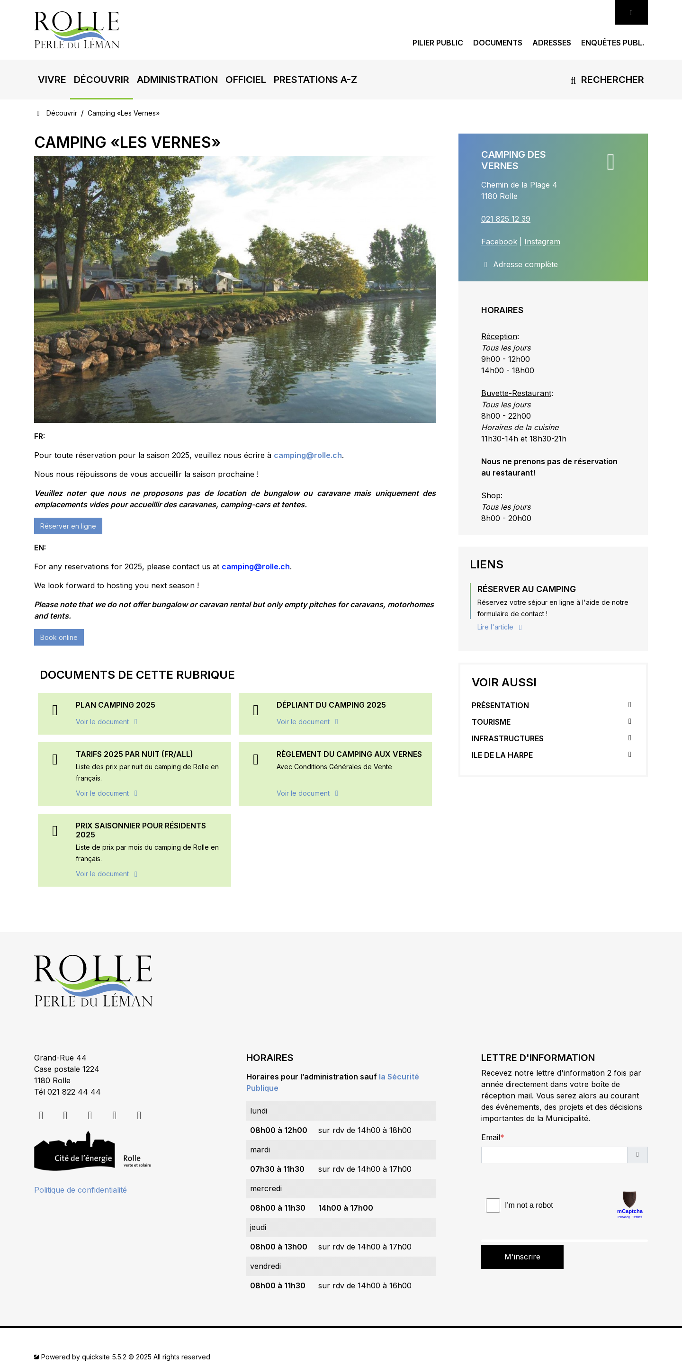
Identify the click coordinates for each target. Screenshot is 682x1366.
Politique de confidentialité (80, 1190)
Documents (497, 42)
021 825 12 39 (505, 219)
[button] (52, 79)
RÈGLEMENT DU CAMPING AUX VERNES (349, 754)
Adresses (551, 42)
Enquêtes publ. (612, 42)
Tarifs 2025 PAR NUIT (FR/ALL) (134, 754)
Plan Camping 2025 (115, 705)
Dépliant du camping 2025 (331, 705)
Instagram (542, 241)
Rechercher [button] (605, 79)
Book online (59, 637)
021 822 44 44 (74, 1091)
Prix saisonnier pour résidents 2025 (141, 830)
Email (490, 1137)
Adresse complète (519, 264)
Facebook (499, 241)
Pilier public (438, 42)
